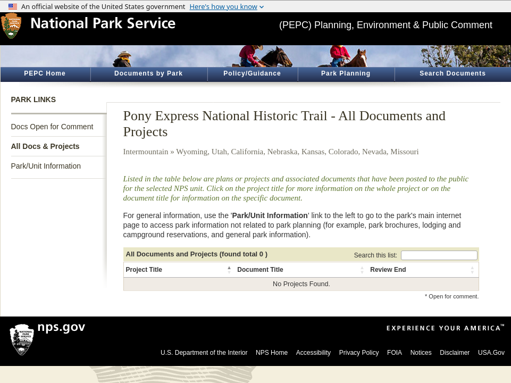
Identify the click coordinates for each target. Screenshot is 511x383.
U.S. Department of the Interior (204, 352)
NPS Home (272, 352)
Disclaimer (455, 352)
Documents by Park (148, 73)
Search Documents (453, 73)
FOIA (394, 352)
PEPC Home (44, 73)
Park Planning (346, 73)
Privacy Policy (359, 352)
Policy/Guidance (252, 73)
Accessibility (313, 352)
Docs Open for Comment (52, 126)
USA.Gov (491, 352)
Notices (421, 352)
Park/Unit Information (46, 166)
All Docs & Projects (45, 146)
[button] (230, 269)
